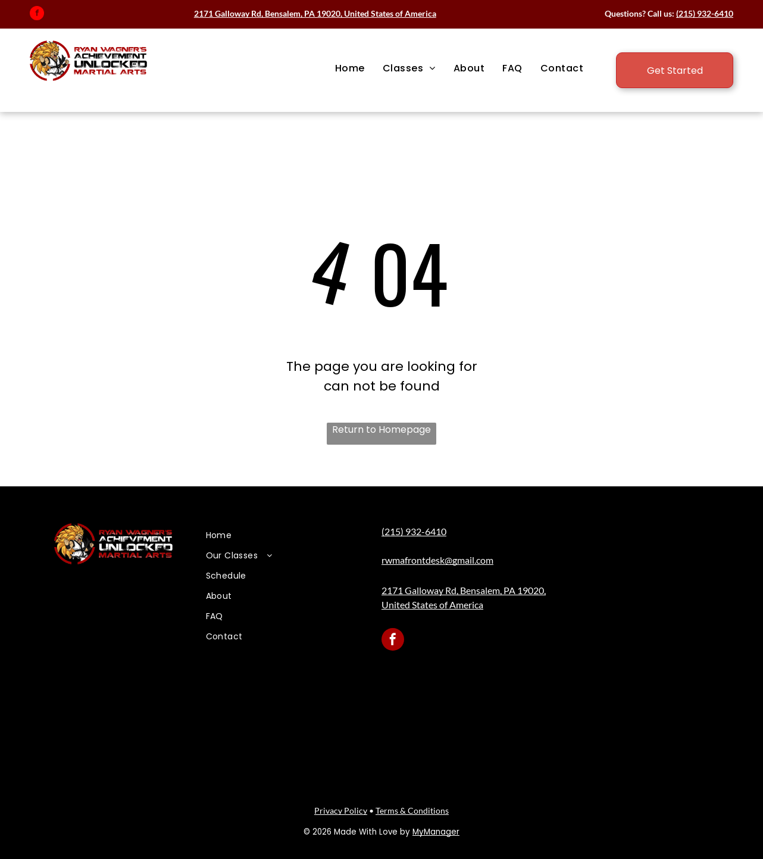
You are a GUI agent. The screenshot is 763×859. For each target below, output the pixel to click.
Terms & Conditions (412, 810)
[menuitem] (350, 68)
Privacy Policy (340, 810)
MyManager (435, 832)
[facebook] (37, 14)
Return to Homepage (381, 429)
